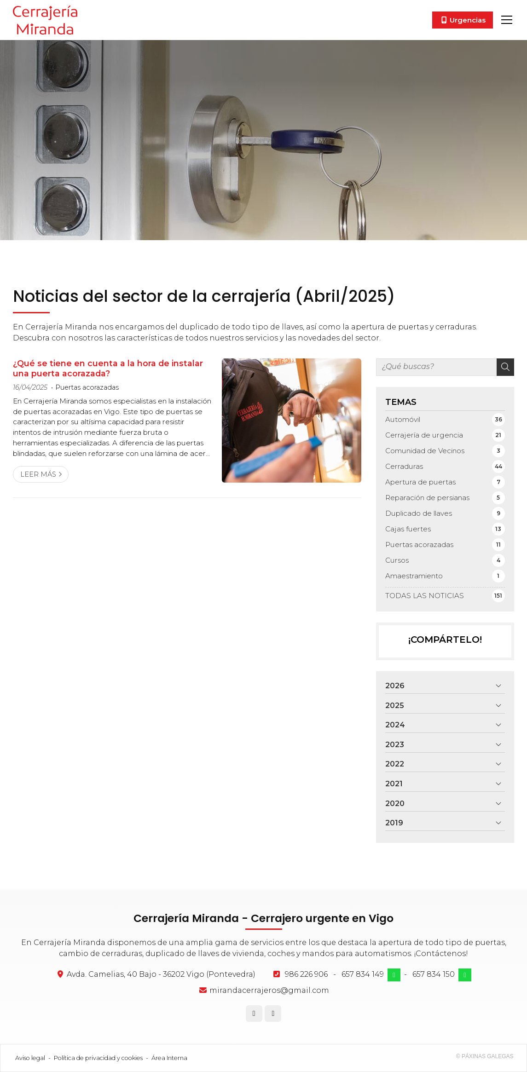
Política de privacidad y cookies (98, 1058)
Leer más (38, 474)
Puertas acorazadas (87, 387)
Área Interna (169, 1058)
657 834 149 (363, 974)
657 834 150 (433, 974)
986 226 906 (306, 974)
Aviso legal (30, 1058)
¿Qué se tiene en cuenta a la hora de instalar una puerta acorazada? (108, 368)
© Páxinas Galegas (485, 1056)
